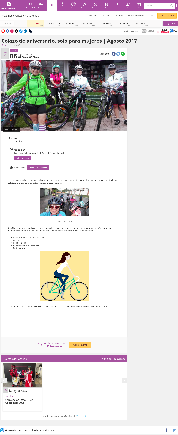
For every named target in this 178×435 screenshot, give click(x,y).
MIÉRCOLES (53, 23)
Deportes (119, 15)
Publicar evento (167, 15)
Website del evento (38, 167)
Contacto (157, 431)
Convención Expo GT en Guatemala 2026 (19, 401)
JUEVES (70, 23)
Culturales (107, 15)
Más (151, 15)
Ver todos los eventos (113, 358)
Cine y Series (93, 15)
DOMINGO (123, 23)
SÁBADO (105, 23)
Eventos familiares (135, 15)
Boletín (126, 431)
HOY (35, 23)
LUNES (140, 23)
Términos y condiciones (142, 431)
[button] (170, 23)
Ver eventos (82, 415)
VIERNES (88, 23)
